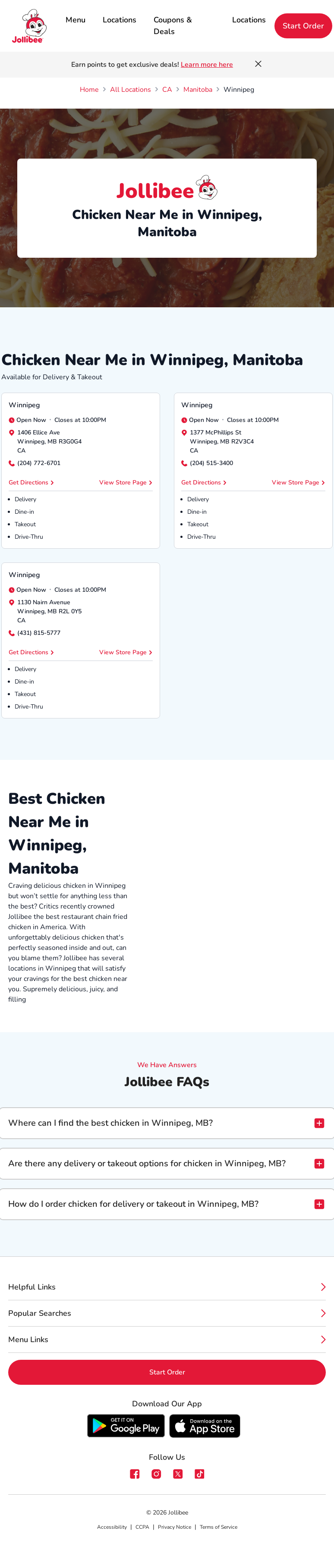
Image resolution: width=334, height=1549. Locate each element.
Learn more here (207, 64)
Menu (75, 20)
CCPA (142, 1527)
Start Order (303, 26)
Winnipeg (24, 405)
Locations (119, 20)
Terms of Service (218, 1527)
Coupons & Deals (173, 26)
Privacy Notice (174, 1527)
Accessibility (112, 1527)
